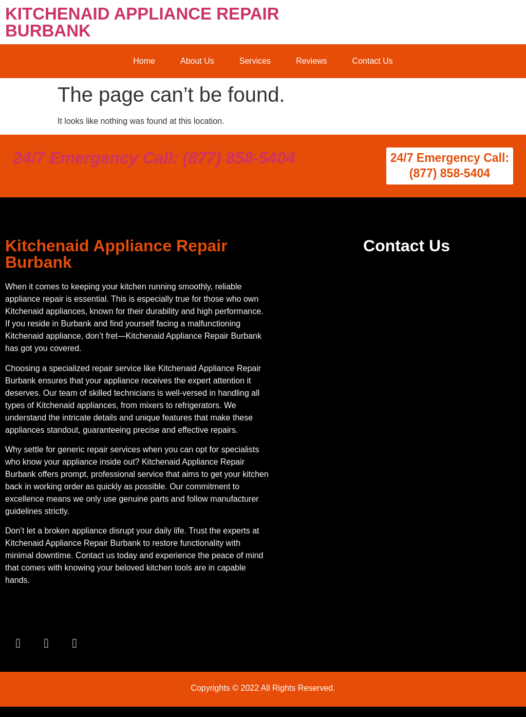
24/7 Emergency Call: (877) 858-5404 (154, 158)
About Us (197, 61)
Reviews (311, 61)
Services (255, 61)
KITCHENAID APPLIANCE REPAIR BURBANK (142, 22)
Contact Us (372, 61)
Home (144, 61)
